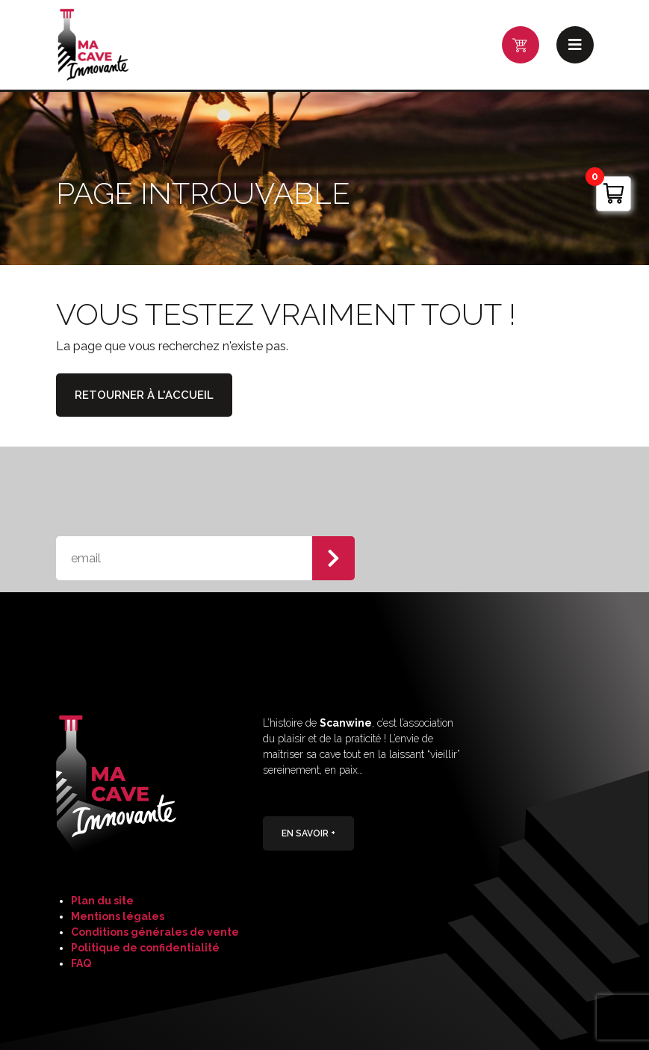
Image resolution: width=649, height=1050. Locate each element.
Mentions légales (117, 916)
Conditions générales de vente (155, 932)
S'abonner (333, 558)
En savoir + (308, 833)
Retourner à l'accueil (144, 395)
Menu (575, 44)
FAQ (81, 963)
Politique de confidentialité (145, 948)
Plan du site (102, 901)
